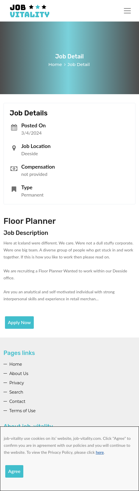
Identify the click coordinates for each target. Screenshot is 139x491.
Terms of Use (22, 410)
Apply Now (19, 322)
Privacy (16, 382)
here (100, 452)
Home (55, 64)
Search (16, 392)
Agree (14, 471)
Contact (17, 401)
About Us (18, 373)
